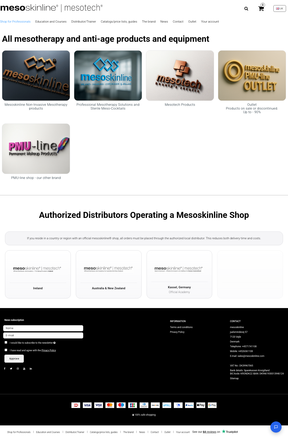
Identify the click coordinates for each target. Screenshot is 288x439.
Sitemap (234, 378)
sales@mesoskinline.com (251, 356)
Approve (14, 358)
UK (279, 8)
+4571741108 (249, 346)
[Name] (43, 328)
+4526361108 (245, 351)
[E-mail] (43, 335)
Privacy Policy (48, 350)
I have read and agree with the (33, 350)
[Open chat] (276, 427)
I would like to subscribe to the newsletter (47, 342)
